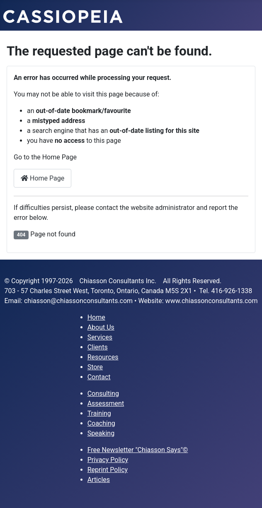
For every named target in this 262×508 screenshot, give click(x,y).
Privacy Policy (108, 460)
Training (99, 413)
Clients (97, 347)
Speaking (101, 433)
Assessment (105, 403)
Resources (103, 357)
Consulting (103, 393)
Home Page (42, 178)
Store (95, 367)
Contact (99, 377)
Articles (98, 480)
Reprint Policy (107, 470)
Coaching (101, 423)
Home (96, 317)
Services (99, 337)
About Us (100, 327)
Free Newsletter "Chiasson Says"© (137, 450)
